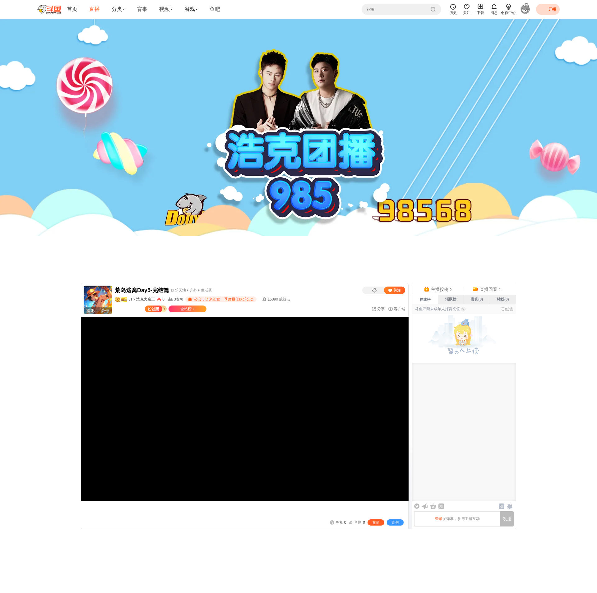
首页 (72, 9)
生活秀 (206, 290)
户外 (193, 290)
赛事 (142, 9)
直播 (94, 9)
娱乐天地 (178, 290)
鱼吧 (215, 9)
